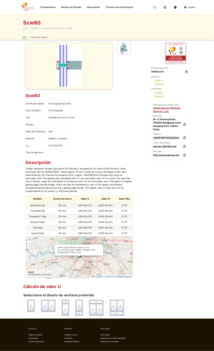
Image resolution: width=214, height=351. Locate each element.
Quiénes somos (71, 335)
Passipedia (33, 338)
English (156, 92)
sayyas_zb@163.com (164, 146)
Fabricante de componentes (166, 105)
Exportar (155, 77)
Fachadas (34, 28)
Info (24, 37)
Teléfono (157, 134)
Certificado (156, 89)
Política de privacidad (109, 341)
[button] (101, 246)
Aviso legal (105, 335)
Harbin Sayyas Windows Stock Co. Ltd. (167, 110)
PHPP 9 (157, 80)
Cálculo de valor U (39, 37)
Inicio (25, 28)
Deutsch (157, 96)
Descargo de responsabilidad (113, 338)
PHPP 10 (157, 84)
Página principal (35, 335)
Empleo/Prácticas (71, 341)
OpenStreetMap (114, 276)
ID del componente (159, 68)
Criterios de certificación (119, 7)
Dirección (157, 116)
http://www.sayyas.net (166, 155)
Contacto (68, 338)
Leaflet (97, 276)
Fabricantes (93, 7)
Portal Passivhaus (36, 341)
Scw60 (69, 28)
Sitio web (157, 151)
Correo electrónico (162, 143)
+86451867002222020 (166, 137)
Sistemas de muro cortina (52, 28)
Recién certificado (71, 7)
